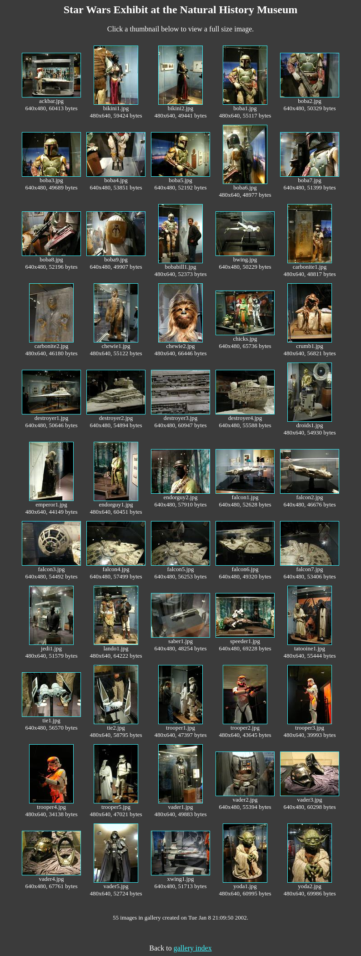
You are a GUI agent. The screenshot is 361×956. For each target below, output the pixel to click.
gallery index (193, 948)
